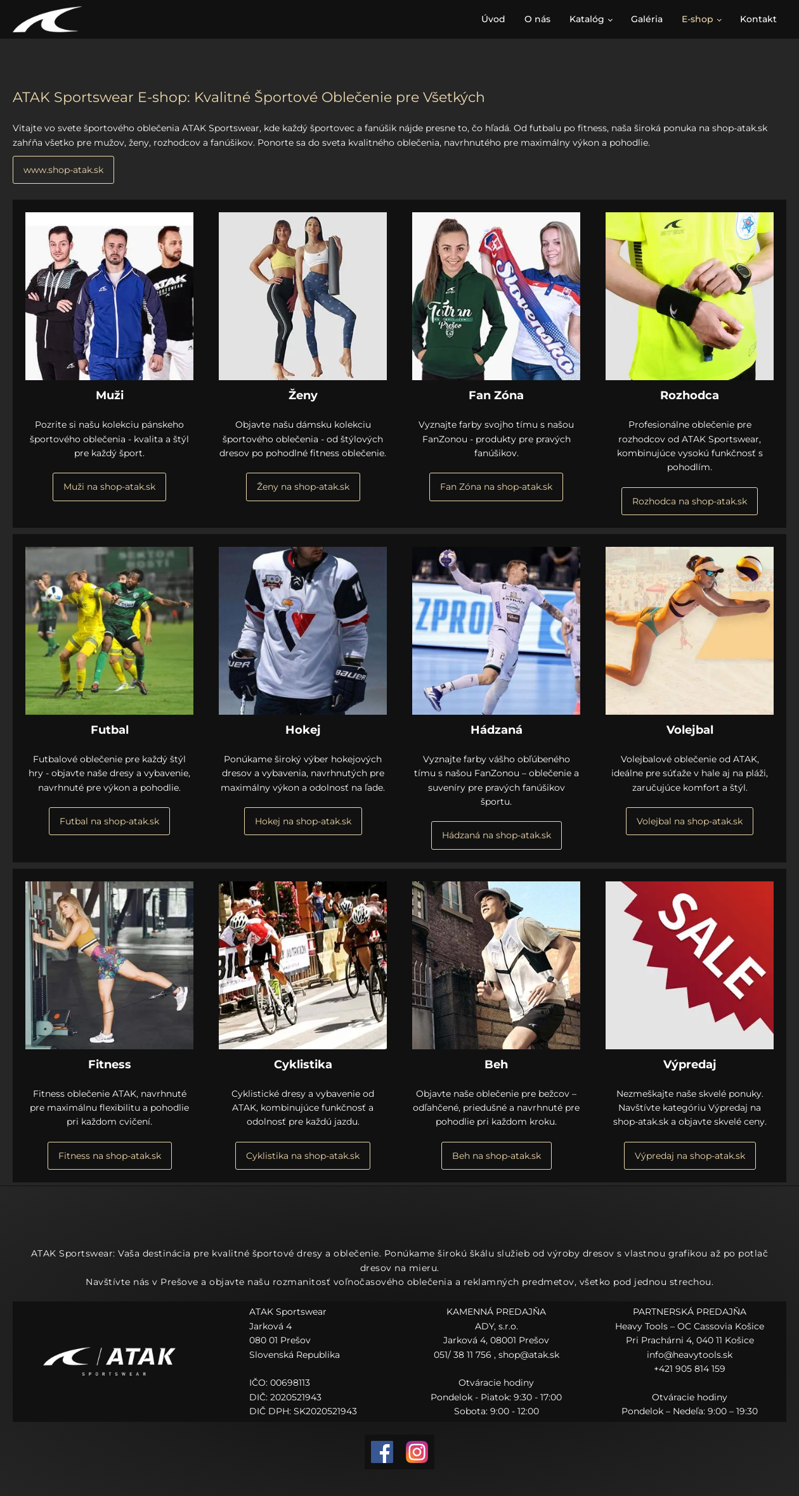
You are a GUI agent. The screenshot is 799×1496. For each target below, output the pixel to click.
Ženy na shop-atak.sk (303, 486)
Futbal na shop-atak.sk (109, 821)
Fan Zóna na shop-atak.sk (496, 486)
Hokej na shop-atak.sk (303, 821)
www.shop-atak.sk (63, 170)
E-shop (697, 19)
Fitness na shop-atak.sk (109, 1155)
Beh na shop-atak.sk (496, 1155)
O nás (537, 19)
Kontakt (758, 19)
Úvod (493, 19)
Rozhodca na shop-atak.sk (689, 501)
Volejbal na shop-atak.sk (690, 821)
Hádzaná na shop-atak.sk (496, 835)
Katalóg (586, 19)
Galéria (647, 19)
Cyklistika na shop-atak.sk (303, 1155)
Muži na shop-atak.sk (109, 486)
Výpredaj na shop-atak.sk (690, 1155)
